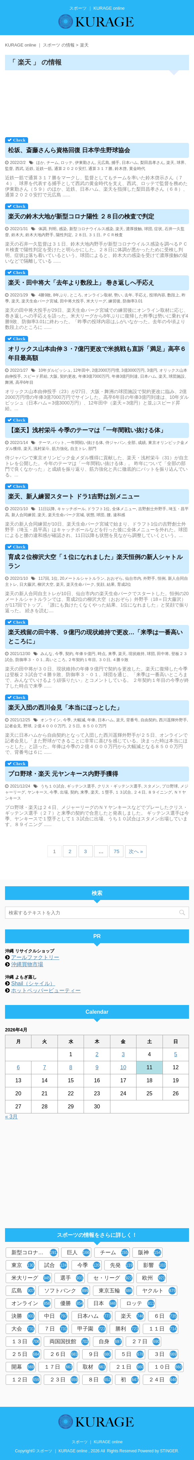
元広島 (103, 162)
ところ (76, 295)
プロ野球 (170, 786)
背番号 (132, 720)
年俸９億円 (85, 653)
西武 (19, 168)
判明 (52, 228)
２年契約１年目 (82, 659)
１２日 (25, 1379)
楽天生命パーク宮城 (39, 301)
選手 (71, 1278)
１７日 (58, 1367)
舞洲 (9, 382)
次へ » (136, 851)
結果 (111, 584)
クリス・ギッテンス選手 (119, 786)
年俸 (91, 720)
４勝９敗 (120, 659)
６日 (165, 1316)
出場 (64, 792)
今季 (59, 653)
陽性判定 (64, 235)
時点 (102, 653)
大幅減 (79, 720)
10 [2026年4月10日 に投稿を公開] (123, 1067)
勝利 (126, 1329)
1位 (54, 578)
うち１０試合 (52, 786)
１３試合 (123, 792)
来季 (112, 653)
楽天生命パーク (80, 584)
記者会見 (13, 726)
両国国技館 (69, 1341)
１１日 (163, 1329)
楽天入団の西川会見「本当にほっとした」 (65, 707)
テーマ (44, 442)
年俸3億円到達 (125, 376)
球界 (181, 162)
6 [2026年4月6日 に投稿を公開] (18, 1067)
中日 (55, 1316)
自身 (110, 1341)
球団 (148, 228)
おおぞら (115, 578)
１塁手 (107, 792)
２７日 (145, 1341)
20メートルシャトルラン (82, 578)
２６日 (64, 1354)
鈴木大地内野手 (39, 235)
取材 (94, 1367)
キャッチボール (71, 509)
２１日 (129, 1367)
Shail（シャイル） (33, 983)
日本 (104, 1303)
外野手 (149, 578)
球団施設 (177, 376)
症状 (158, 228)
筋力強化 (60, 448)
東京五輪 (115, 1290)
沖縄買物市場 (27, 964)
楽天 (170, 162)
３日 (165, 1354)
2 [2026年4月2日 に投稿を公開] (97, 1054)
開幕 (22, 1367)
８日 (99, 1379)
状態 (90, 515)
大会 (22, 1329)
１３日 (25, 1341)
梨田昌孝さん (152, 162)
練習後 (114, 301)
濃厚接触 (134, 228)
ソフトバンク (66, 1290)
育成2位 (124, 584)
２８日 (80, 235)
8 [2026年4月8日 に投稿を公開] (70, 1067)
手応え (141, 295)
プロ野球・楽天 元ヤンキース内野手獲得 (63, 773)
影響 (155, 1265)
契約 (69, 653)
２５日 (74, 726)
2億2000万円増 (105, 370)
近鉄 (29, 168)
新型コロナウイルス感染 (91, 228)
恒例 (162, 578)
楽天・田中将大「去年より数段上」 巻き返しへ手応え (81, 282)
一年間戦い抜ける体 (85, 442)
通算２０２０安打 (70, 168)
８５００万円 (94, 726)
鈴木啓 (121, 168)
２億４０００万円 (49, 726)
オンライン (50, 720)
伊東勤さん (85, 162)
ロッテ (67, 162)
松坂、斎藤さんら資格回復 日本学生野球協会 (69, 150)
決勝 (22, 1316)
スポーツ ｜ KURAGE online (97, 1442)
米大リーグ (96, 301)
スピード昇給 (35, 376)
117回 (43, 578)
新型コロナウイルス (35, 1252)
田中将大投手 (72, 301)
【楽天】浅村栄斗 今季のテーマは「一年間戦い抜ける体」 (87, 430)
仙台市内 (133, 578)
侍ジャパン (115, 442)
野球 (27, 726)
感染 (63, 228)
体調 (42, 228)
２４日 (139, 792)
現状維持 (136, 653)
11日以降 (46, 509)
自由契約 (148, 720)
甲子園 (91, 1329)
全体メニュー (124, 509)
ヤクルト (159, 1290)
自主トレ (78, 448)
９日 (99, 1354)
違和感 (119, 515)
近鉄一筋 (44, 168)
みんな (46, 653)
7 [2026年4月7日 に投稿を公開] (44, 1067)
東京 (23, 1265)
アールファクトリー (35, 957)
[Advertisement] (97, 101)
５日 (132, 1354)
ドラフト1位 (98, 509)
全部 (131, 442)
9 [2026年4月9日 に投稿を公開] (97, 1067)
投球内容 (157, 295)
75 (116, 851)
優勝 (71, 1303)
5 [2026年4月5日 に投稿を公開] (175, 1054)
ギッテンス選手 (81, 786)
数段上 (173, 295)
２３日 (64, 1379)
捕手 (115, 162)
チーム (52, 162)
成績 (142, 442)
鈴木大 (17, 235)
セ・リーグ (112, 1278)
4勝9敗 (44, 295)
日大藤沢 (27, 584)
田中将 (163, 653)
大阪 (54, 376)
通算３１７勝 (100, 168)
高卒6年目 (24, 382)
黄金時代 (137, 168)
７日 (55, 1329)
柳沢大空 (45, 584)
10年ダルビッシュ (54, 370)
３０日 (104, 659)
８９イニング (160, 792)
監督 (9, 168)
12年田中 (81, 370)
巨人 (79, 1252)
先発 (122, 1265)
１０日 (168, 1367)
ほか (40, 162)
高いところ (55, 659)
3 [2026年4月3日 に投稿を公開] (123, 1054)
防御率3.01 (132, 301)
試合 (56, 1265)
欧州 (153, 1278)
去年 (128, 295)
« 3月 (11, 1116)
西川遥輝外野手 (173, 720)
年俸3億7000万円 (93, 376)
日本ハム (130, 162)
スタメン (151, 786)
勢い (118, 295)
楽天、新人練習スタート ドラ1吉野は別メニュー (73, 496)
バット (59, 442)
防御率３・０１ (29, 659)
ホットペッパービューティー (46, 990)
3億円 (152, 370)
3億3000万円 (132, 370)
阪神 (150, 1252)
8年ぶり (60, 295)
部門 (92, 448)
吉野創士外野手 (152, 509)
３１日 (94, 235)
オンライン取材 (98, 295)
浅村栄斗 (41, 448)
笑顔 (100, 584)
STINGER (169, 1451)
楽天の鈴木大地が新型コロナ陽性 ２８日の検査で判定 (81, 216)
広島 (22, 1290)
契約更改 (68, 376)
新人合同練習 (23, 515)
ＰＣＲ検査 (113, 235)
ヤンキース (37, 792)
